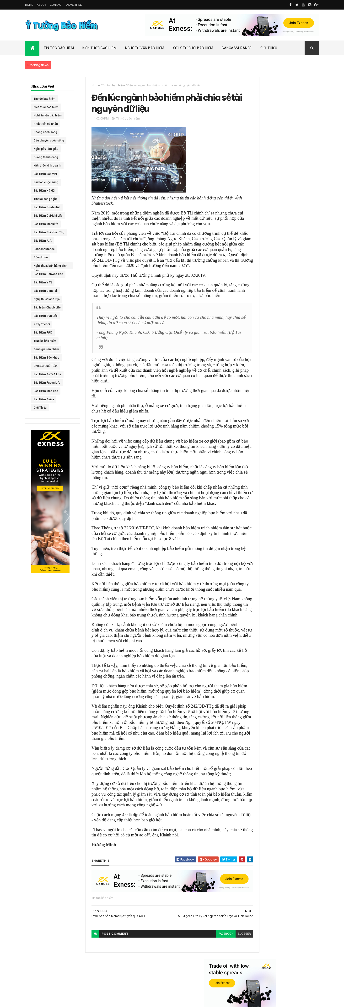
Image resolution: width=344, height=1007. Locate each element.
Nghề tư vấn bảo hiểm (48, 115)
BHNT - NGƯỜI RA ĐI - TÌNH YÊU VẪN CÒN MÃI (292, 274)
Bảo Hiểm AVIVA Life (47, 374)
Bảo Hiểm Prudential (47, 207)
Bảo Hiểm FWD (43, 332)
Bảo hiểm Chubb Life (47, 307)
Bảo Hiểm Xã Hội (44, 190)
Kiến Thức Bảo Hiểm (99, 48)
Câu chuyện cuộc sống (49, 140)
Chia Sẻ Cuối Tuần (46, 366)
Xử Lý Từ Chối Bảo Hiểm (193, 48)
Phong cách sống (45, 132)
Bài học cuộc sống (46, 182)
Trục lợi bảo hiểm (45, 341)
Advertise (74, 4)
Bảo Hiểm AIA (43, 240)
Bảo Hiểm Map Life (46, 391)
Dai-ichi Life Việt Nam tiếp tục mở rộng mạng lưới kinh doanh (293, 207)
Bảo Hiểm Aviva (44, 399)
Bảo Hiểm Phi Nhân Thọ (49, 232)
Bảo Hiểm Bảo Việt (45, 174)
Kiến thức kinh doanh (47, 165)
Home (29, 4)
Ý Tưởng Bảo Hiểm (100, 1000)
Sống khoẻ (41, 257)
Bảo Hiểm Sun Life (46, 316)
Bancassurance (237, 48)
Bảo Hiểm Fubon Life (47, 382)
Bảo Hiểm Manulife (46, 224)
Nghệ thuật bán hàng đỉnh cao (47, 266)
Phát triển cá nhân (46, 123)
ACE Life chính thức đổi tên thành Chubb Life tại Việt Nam (293, 227)
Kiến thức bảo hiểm (46, 107)
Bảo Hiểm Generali (46, 290)
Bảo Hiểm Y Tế (43, 282)
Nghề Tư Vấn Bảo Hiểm (144, 48)
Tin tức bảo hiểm (44, 98)
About (41, 4)
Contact (56, 4)
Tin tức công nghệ (45, 199)
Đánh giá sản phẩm (46, 349)
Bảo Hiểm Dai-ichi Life (48, 215)
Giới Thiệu (268, 48)
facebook (209, 964)
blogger (227, 964)
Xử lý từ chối (42, 324)
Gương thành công (46, 157)
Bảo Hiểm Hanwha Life (48, 274)
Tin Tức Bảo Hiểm (59, 48)
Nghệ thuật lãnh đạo (47, 299)
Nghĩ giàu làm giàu (46, 149)
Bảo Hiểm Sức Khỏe (46, 357)
